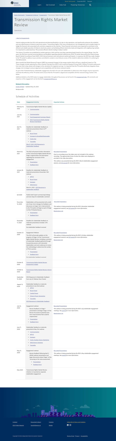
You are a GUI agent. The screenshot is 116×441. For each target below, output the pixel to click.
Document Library (36, 422)
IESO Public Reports (18, 425)
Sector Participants (70, 1)
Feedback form (34, 165)
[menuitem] (39, 5)
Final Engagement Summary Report (40, 117)
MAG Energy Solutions (36, 342)
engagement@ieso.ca (50, 79)
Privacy (77, 436)
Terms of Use (70, 436)
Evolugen (32, 182)
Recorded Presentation (60, 151)
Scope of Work (20, 86)
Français (89, 1)
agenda (64, 310)
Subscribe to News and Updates (76, 422)
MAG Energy (33, 185)
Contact (15, 422)
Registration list (58, 240)
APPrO (32, 177)
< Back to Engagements (22, 38)
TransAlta (33, 141)
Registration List (58, 211)
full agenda (64, 163)
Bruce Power (33, 133)
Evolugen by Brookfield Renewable (40, 136)
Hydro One (33, 139)
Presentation (33, 162)
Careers (51, 422)
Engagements (43, 15)
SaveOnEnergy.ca (36, 425)
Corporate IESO (81, 1)
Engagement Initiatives (32, 15)
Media (51, 425)
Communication (34, 109)
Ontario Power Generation (37, 296)
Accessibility (84, 436)
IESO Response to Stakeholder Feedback (37, 301)
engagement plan (82, 77)
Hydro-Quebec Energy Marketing (39, 340)
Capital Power (34, 293)
